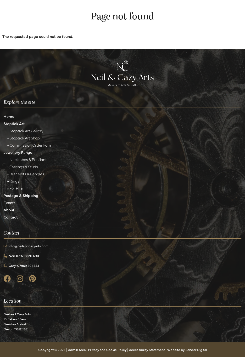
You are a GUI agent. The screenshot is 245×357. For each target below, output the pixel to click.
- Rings (13, 181)
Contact (11, 216)
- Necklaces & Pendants (28, 159)
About (9, 209)
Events (10, 202)
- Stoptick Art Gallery (25, 130)
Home (9, 116)
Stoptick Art (14, 123)
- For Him (15, 188)
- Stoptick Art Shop (23, 137)
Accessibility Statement (147, 349)
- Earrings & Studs (22, 166)
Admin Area (77, 349)
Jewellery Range (18, 152)
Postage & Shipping (21, 195)
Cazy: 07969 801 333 (21, 265)
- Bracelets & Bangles (25, 173)
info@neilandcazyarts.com (26, 245)
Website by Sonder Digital (187, 349)
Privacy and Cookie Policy (107, 349)
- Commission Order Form (29, 145)
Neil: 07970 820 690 (21, 255)
